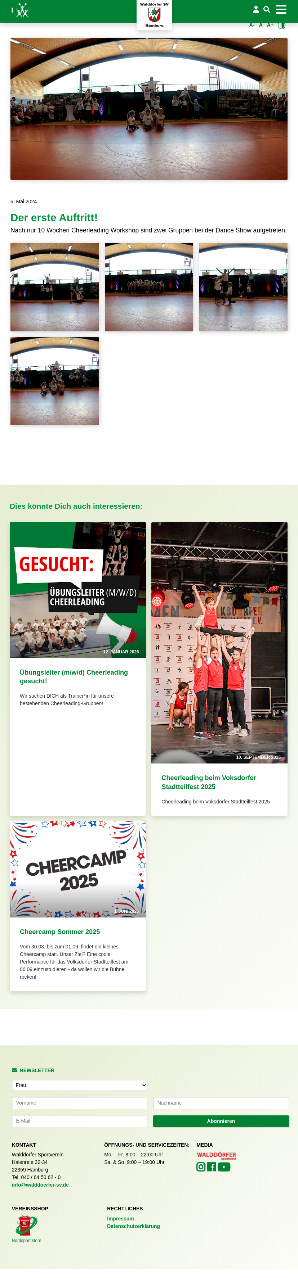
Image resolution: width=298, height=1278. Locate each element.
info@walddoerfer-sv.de (40, 1185)
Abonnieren (221, 1121)
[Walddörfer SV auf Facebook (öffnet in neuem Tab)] (212, 1169)
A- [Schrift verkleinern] (252, 25)
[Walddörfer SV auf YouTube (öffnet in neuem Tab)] (223, 1169)
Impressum (120, 1219)
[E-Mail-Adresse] (80, 1121)
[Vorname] (80, 1103)
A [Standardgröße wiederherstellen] (261, 25)
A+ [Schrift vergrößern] (270, 25)
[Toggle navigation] (281, 9)
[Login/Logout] (256, 9)
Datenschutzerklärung (133, 1226)
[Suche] (267, 10)
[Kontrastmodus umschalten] (282, 25)
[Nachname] (221, 1103)
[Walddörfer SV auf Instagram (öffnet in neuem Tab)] (201, 1169)
